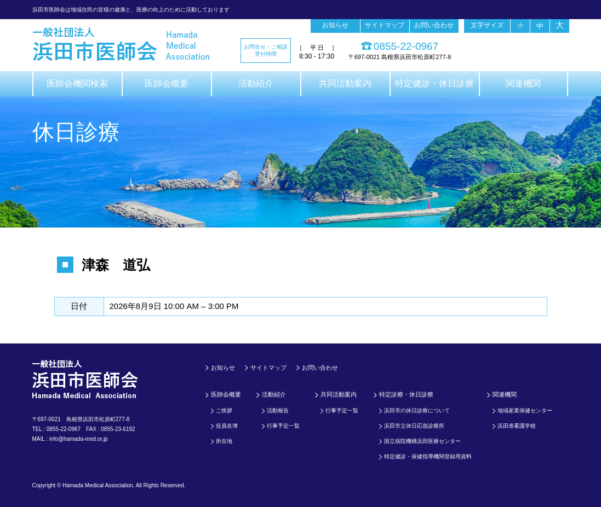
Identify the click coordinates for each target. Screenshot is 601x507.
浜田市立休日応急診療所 (414, 426)
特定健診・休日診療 (434, 83)
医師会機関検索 (77, 83)
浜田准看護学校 (516, 426)
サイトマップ (384, 25)
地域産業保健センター (524, 410)
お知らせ (335, 25)
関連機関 (523, 83)
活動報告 (278, 410)
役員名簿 (227, 426)
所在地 (224, 441)
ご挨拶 (224, 410)
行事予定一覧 (283, 426)
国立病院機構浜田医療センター (422, 441)
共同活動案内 (345, 83)
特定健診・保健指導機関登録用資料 (428, 456)
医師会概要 (166, 83)
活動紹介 (255, 83)
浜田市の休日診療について (417, 410)
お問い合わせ (434, 25)
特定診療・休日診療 (406, 394)
